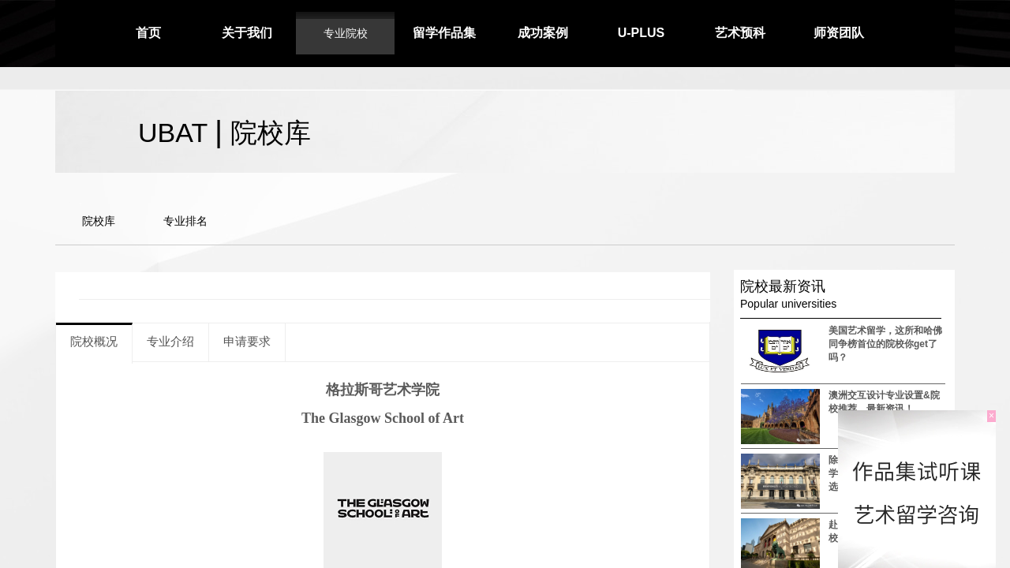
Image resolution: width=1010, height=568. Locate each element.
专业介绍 (170, 341)
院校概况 (94, 341)
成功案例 (543, 32)
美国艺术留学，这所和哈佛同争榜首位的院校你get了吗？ (885, 344)
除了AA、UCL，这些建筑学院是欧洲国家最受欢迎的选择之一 (885, 473)
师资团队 (839, 32)
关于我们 (247, 32)
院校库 (98, 221)
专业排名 (185, 221)
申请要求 (247, 341)
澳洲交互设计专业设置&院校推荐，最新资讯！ (884, 402)
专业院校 (346, 33)
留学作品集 (444, 32)
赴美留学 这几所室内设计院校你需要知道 (887, 531)
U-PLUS (641, 32)
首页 (148, 32)
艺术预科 (740, 32)
